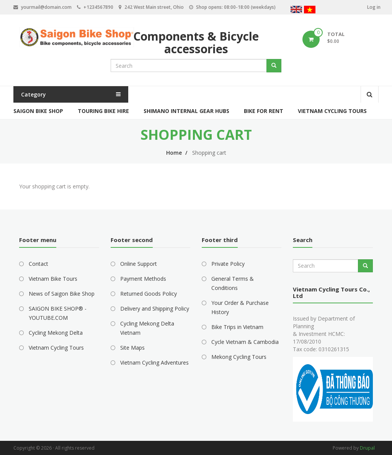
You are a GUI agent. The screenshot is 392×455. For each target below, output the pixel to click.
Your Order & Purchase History (240, 307)
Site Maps (132, 347)
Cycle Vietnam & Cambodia (245, 341)
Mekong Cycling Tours (238, 356)
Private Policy (228, 263)
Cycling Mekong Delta (56, 332)
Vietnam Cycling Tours (332, 111)
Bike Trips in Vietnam (237, 327)
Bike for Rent (263, 111)
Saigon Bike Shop (38, 111)
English (296, 10)
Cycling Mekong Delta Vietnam (147, 328)
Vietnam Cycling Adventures (154, 362)
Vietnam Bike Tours (53, 278)
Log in (374, 7)
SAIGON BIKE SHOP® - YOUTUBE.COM (58, 313)
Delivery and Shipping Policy (154, 308)
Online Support (138, 263)
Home (174, 152)
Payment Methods (143, 278)
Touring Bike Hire (103, 111)
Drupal (367, 448)
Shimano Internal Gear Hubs (186, 111)
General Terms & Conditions (232, 283)
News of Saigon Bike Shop (62, 293)
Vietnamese (309, 10)
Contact (38, 263)
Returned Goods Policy (148, 293)
